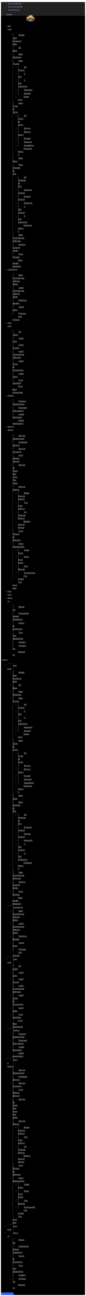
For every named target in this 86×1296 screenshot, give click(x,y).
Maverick (28, 89)
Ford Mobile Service (18, 458)
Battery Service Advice (24, 524)
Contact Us (19, 647)
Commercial (12, 270)
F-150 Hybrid (22, 209)
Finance (10, 396)
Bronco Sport (24, 133)
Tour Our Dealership (18, 635)
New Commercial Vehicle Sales (18, 280)
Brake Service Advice (23, 496)
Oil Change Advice (22, 515)
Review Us (18, 653)
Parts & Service (10, 428)
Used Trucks (18, 346)
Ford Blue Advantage (17, 389)
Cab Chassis (17, 318)
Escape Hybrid (24, 198)
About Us (10, 599)
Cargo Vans (18, 308)
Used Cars (9, 324)
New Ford (9, 27)
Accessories (29, 572)
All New (17, 49)
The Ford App (17, 585)
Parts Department (18, 545)
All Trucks (22, 69)
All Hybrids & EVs (22, 182)
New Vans (18, 160)
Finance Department (19, 403)
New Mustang (18, 56)
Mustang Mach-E (25, 151)
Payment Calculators (20, 409)
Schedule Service (20, 444)
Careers (22, 642)
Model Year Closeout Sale (19, 39)
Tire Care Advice (23, 505)
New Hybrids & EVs (18, 169)
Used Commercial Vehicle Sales (18, 292)
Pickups (22, 313)
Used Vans (18, 375)
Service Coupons (19, 450)
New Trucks (18, 62)
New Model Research (17, 263)
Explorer (28, 141)
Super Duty (23, 98)
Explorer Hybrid (25, 191)
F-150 (22, 75)
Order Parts (23, 551)
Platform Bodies (20, 302)
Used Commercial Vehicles (18, 354)
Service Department (19, 437)
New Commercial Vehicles (18, 238)
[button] (8, 659)
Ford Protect (18, 255)
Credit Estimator (18, 416)
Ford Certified (18, 382)
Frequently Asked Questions (21, 616)
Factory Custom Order (19, 247)
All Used (17, 333)
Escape (27, 138)
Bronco (27, 128)
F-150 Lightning (22, 83)
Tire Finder (22, 577)
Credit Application (18, 422)
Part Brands (23, 568)
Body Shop (9, 593)
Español (9, 14)
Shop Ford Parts (23, 559)
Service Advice (19, 488)
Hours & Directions (18, 625)
